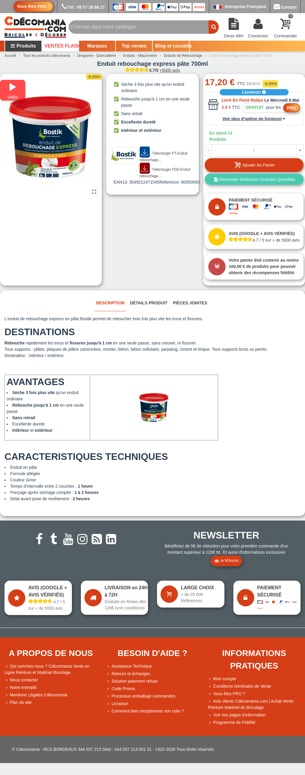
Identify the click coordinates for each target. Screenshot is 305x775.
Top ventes (133, 45)
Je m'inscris (226, 561)
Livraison (254, 92)
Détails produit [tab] (148, 302)
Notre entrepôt (20, 687)
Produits (23, 45)
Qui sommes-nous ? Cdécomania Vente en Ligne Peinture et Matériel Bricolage (47, 669)
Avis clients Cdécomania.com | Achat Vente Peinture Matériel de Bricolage (250, 704)
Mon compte (222, 679)
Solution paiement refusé (132, 681)
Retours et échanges (128, 674)
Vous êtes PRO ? (229, 693)
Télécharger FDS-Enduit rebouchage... (165, 170)
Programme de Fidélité (231, 722)
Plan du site (18, 702)
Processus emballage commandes (140, 696)
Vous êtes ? (33, 6)
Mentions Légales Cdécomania (35, 695)
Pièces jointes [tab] (190, 302)
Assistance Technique (129, 666)
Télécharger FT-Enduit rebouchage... (163, 154)
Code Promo (120, 689)
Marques (97, 45)
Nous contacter (21, 680)
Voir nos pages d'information (237, 715)
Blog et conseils (172, 45)
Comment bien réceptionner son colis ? (145, 711)
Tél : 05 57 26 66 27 (83, 7)
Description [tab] (110, 302)
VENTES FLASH (61, 45)
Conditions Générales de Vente (239, 686)
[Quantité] (254, 150)
